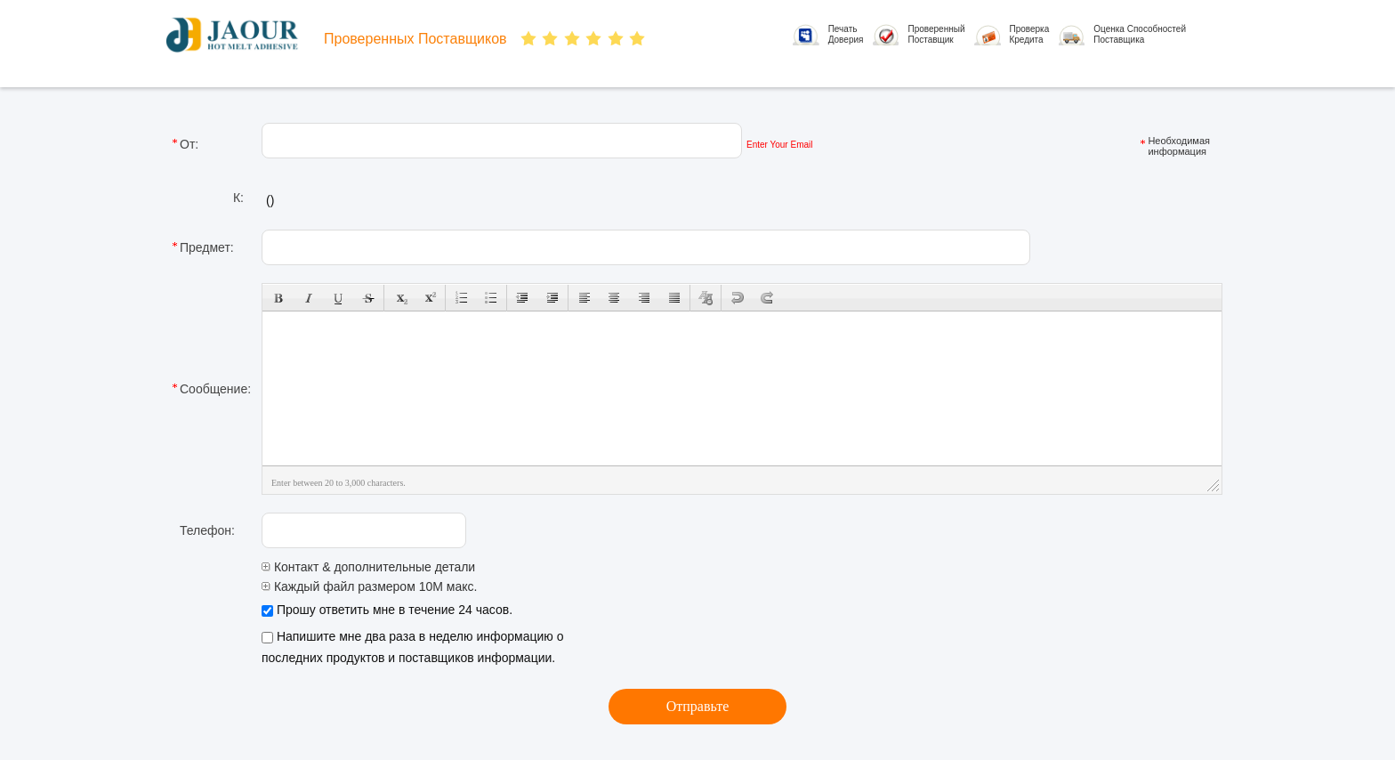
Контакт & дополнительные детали (368, 567)
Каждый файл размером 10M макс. (369, 586)
